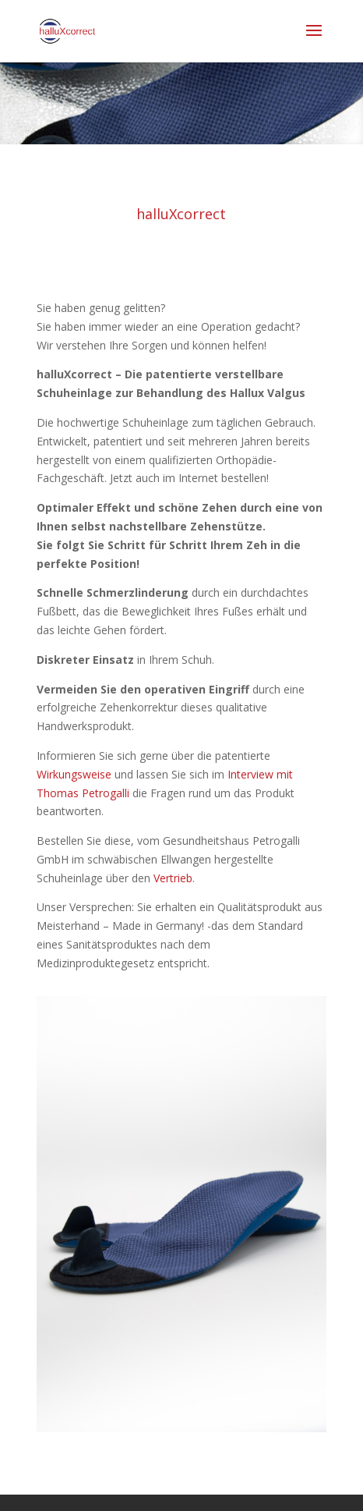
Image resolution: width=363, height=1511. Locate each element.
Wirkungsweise (74, 774)
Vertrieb (172, 878)
